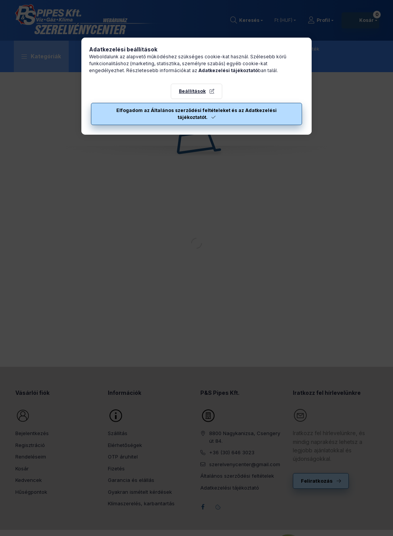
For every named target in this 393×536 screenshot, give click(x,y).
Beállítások (192, 91)
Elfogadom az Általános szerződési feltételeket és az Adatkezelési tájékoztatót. (196, 113)
